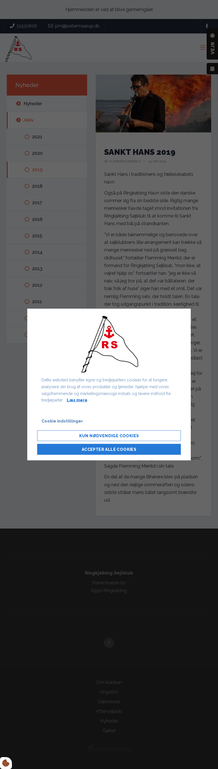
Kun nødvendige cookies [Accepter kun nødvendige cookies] (109, 435)
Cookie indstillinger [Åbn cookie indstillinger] (62, 421)
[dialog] (109, 384)
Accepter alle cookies (109, 449)
